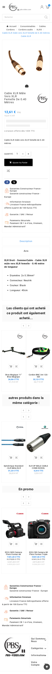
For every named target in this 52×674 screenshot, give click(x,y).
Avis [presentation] (26, 251)
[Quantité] (17, 153)
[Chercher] (22, 17)
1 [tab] (26, 86)
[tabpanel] (26, 63)
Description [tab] (26, 241)
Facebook (7, 182)
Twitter (14, 182)
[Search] (46, 17)
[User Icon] (42, 7)
